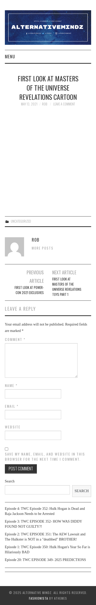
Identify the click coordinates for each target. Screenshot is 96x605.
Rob (44, 104)
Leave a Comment (64, 104)
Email (12, 406)
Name (11, 385)
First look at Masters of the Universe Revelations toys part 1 (66, 287)
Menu (10, 56)
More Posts (43, 248)
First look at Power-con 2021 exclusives (29, 290)
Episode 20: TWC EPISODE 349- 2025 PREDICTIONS (45, 560)
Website (12, 426)
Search (10, 481)
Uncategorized (21, 221)
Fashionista (38, 598)
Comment (15, 339)
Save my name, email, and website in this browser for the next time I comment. (45, 456)
